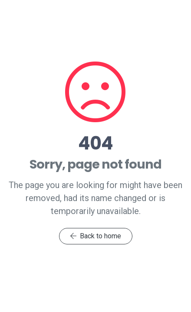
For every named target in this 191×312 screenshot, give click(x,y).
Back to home (95, 236)
